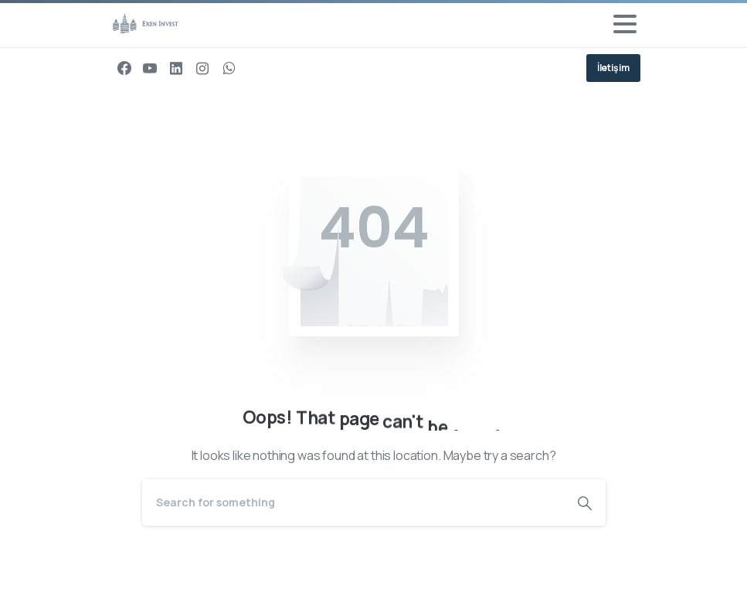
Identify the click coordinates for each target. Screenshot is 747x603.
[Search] (353, 502)
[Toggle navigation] (624, 24)
